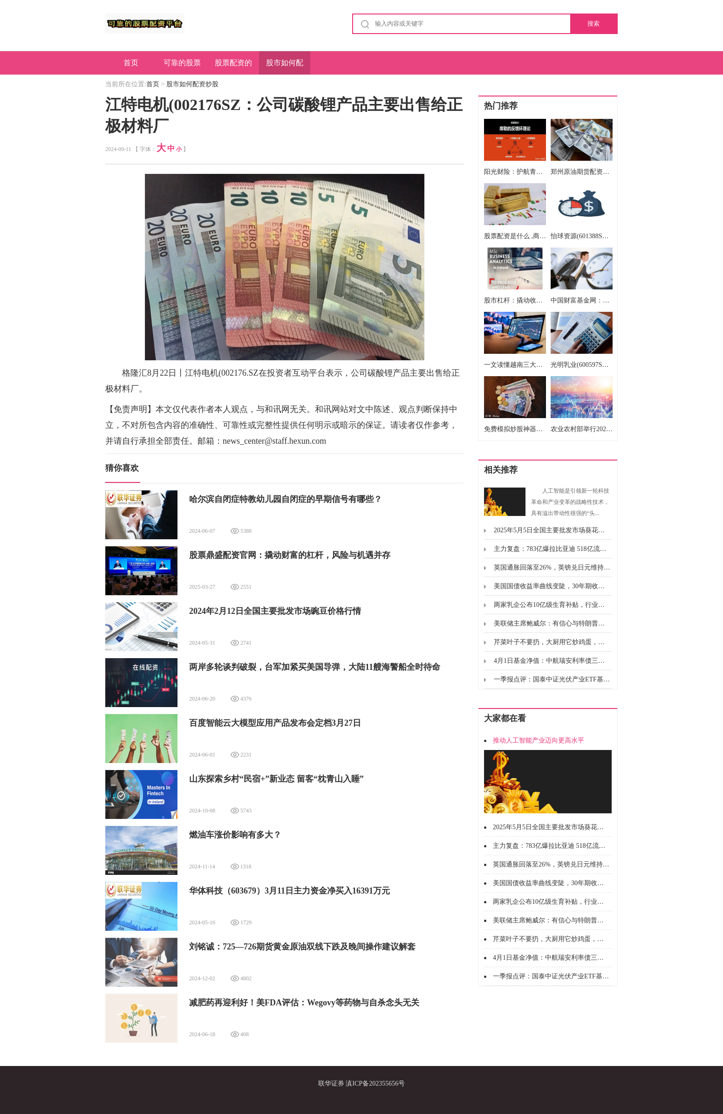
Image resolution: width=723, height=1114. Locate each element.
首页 (130, 63)
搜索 (593, 23)
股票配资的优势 (233, 67)
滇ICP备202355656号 (375, 1083)
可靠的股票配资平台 (182, 67)
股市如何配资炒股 (284, 67)
